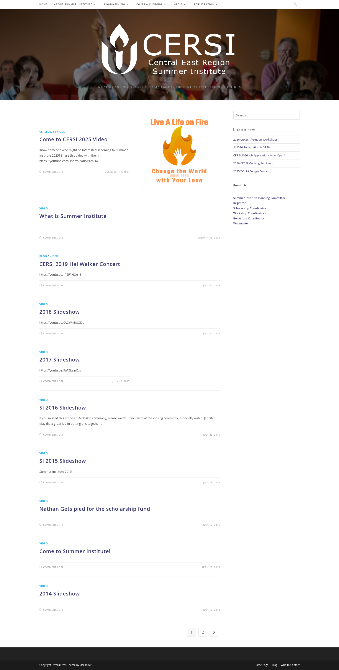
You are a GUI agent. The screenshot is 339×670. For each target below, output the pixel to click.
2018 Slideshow (59, 311)
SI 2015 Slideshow (62, 460)
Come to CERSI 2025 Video (73, 139)
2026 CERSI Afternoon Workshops (255, 139)
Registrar (239, 203)
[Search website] (295, 4)
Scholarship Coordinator (249, 208)
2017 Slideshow (59, 359)
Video (61, 132)
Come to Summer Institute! (75, 551)
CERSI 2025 (46, 132)
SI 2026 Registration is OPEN (251, 147)
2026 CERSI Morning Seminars (253, 163)
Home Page (261, 665)
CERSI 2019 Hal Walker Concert (79, 263)
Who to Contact (290, 665)
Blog (43, 256)
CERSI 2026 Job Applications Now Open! (259, 155)
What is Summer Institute (73, 215)
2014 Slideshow (59, 593)
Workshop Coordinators (249, 213)
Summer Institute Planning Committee (259, 198)
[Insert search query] (266, 115)
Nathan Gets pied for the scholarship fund (94, 508)
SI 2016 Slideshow (62, 407)
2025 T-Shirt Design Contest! (251, 171)
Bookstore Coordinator (249, 218)
